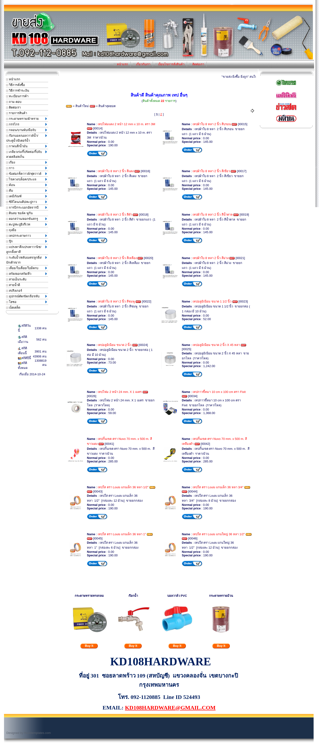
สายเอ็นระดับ (16, 279)
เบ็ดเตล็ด (13, 307)
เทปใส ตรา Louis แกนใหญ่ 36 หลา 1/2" (219, 534)
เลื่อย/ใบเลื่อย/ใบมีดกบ (26, 268)
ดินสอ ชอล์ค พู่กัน (19, 213)
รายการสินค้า (16, 113)
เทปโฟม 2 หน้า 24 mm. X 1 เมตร (120, 392)
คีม (26, 190)
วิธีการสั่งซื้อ (15, 85)
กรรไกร (26, 124)
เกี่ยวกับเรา (141, 64)
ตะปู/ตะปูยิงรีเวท (26, 224)
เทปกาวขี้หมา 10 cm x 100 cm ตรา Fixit (219, 392)
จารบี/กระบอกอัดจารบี (26, 207)
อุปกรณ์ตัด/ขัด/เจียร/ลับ (26, 296)
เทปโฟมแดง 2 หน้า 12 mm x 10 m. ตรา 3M (126, 124)
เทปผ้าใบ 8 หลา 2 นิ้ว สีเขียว (211, 171)
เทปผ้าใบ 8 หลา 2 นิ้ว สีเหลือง (117, 258)
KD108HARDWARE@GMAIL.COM (170, 708)
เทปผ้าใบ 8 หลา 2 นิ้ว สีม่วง (211, 258)
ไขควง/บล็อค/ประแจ (26, 179)
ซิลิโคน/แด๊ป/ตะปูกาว (26, 202)
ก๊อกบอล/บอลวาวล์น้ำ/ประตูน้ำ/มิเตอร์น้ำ (26, 138)
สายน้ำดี (13, 285)
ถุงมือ (11, 230)
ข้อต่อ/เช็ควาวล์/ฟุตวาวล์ (26, 173)
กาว (26, 168)
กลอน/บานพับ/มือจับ (26, 130)
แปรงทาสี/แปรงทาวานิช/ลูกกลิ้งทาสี (26, 249)
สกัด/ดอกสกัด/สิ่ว (26, 273)
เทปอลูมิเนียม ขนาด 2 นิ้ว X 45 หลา (216, 345)
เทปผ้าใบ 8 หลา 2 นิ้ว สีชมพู (116, 301)
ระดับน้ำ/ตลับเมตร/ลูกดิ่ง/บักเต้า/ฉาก (26, 260)
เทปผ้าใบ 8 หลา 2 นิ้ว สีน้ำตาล (213, 214)
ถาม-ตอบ (13, 102)
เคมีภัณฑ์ (26, 196)
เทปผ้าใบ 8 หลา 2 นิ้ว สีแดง (116, 171)
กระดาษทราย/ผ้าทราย (26, 118)
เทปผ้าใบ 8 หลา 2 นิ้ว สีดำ (115, 214)
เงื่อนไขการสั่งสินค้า (170, 64)
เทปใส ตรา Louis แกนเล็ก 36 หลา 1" (122, 534)
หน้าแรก (121, 64)
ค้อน (26, 185)
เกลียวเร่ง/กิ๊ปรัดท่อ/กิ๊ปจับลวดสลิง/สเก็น (26, 154)
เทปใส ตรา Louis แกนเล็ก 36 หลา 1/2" (123, 487)
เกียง (26, 162)
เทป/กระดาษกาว (26, 235)
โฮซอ (26, 302)
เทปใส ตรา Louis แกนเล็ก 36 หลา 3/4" (218, 487)
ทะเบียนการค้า (17, 96)
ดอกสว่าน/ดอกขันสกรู (26, 219)
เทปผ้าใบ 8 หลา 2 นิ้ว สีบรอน (212, 124)
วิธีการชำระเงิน (17, 90)
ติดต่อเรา (196, 64)
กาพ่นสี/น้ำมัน (26, 146)
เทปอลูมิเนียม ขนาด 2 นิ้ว (114, 345)
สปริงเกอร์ (14, 290)
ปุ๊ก (26, 241)
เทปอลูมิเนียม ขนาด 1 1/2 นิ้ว (212, 301)
